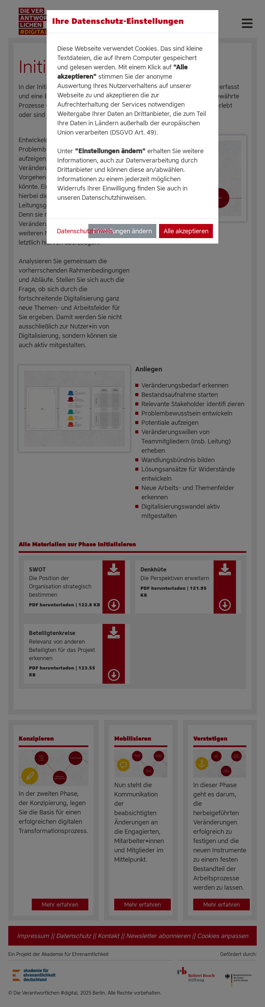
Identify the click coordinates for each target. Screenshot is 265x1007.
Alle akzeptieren (186, 231)
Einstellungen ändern (122, 231)
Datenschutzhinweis (85, 231)
